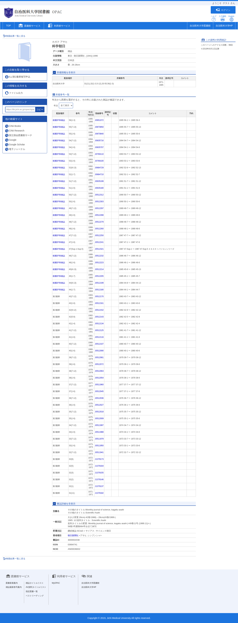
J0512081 (99, 357)
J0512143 (99, 317)
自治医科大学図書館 (200, 25)
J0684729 (99, 167)
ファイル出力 (14, 93)
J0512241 (99, 242)
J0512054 (99, 378)
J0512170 (99, 296)
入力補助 (222, 18)
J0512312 (99, 195)
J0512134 (99, 323)
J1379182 (99, 493)
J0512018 (99, 412)
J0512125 (99, 330)
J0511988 (99, 432)
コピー (39, 109)
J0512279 (99, 222)
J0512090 (99, 351)
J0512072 (99, 364)
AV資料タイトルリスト (36, 587)
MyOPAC (56, 583)
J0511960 (99, 384)
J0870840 (99, 134)
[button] (29, 26)
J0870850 (99, 127)
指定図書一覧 (32, 591)
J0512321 (99, 249)
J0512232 (99, 256)
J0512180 (99, 290)
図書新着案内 (12, 583)
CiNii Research (14, 130)
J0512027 (99, 405)
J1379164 (99, 466)
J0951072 (99, 120)
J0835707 (99, 147)
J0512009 (99, 418)
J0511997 (99, 425)
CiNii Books (13, 126)
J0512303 (99, 201)
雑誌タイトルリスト (35, 583)
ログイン (223, 10)
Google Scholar (15, 144)
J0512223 (99, 262)
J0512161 (99, 303)
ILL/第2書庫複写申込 (17, 77)
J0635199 (99, 181)
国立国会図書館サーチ (18, 135)
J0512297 (99, 208)
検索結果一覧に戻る (14, 36)
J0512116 (99, 337)
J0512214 (99, 269)
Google (10, 140)
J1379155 (99, 473)
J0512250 (99, 235)
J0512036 (99, 398)
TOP (8, 25)
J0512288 (99, 215)
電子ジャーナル (15, 149)
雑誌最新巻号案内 (14, 587)
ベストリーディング (35, 596)
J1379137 (99, 486)
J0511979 (99, 439)
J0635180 (99, 188)
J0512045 (99, 391)
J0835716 (99, 140)
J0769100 (99, 161)
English (231, 18)
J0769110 (99, 154)
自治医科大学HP (224, 25)
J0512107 (99, 344)
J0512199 (99, 283)
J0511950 (99, 445)
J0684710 (99, 174)
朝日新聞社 (73, 535)
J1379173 (99, 459)
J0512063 (99, 371)
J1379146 (99, 479)
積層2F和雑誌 (59, 120)
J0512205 (99, 276)
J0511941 (99, 452)
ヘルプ (213, 18)
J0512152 (99, 310)
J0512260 (99, 229)
